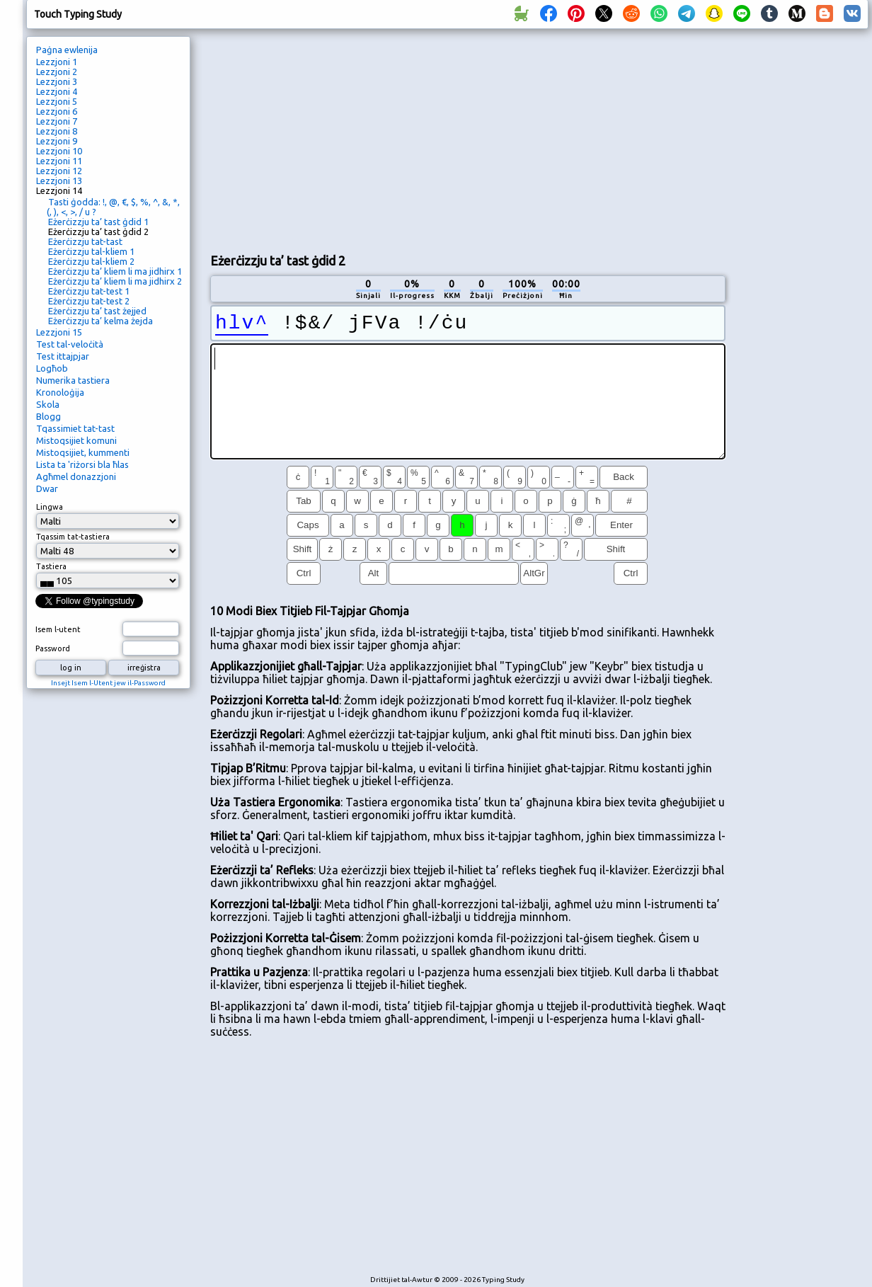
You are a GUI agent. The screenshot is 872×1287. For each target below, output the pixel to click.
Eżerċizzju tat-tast (85, 241)
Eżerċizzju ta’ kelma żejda (100, 321)
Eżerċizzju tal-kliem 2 (91, 261)
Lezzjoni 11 (59, 161)
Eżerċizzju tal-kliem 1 (91, 251)
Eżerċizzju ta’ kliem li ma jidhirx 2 (115, 281)
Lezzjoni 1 (56, 62)
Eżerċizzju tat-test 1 (89, 291)
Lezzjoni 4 (56, 91)
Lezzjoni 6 (56, 111)
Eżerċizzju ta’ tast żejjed (97, 311)
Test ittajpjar (62, 356)
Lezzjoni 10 (59, 151)
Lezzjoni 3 (56, 81)
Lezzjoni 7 (56, 121)
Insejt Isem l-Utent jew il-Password (108, 683)
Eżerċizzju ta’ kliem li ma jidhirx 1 (115, 271)
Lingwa (49, 507)
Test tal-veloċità (69, 344)
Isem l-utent (58, 629)
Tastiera (51, 566)
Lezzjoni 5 (56, 101)
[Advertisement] (332, 139)
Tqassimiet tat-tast (75, 428)
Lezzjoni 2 (56, 71)
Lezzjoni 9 (56, 141)
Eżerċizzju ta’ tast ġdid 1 (98, 222)
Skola (47, 404)
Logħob (52, 368)
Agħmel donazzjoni (76, 476)
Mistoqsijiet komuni (76, 440)
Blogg (48, 416)
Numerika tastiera (73, 380)
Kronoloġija (60, 392)
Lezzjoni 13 (59, 180)
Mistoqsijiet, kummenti (83, 452)
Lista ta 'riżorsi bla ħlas (82, 464)
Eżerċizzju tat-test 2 (89, 301)
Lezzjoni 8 (56, 131)
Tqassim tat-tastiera (73, 536)
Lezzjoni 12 (59, 171)
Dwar (47, 488)
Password (52, 648)
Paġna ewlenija (67, 50)
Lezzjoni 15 (59, 332)
